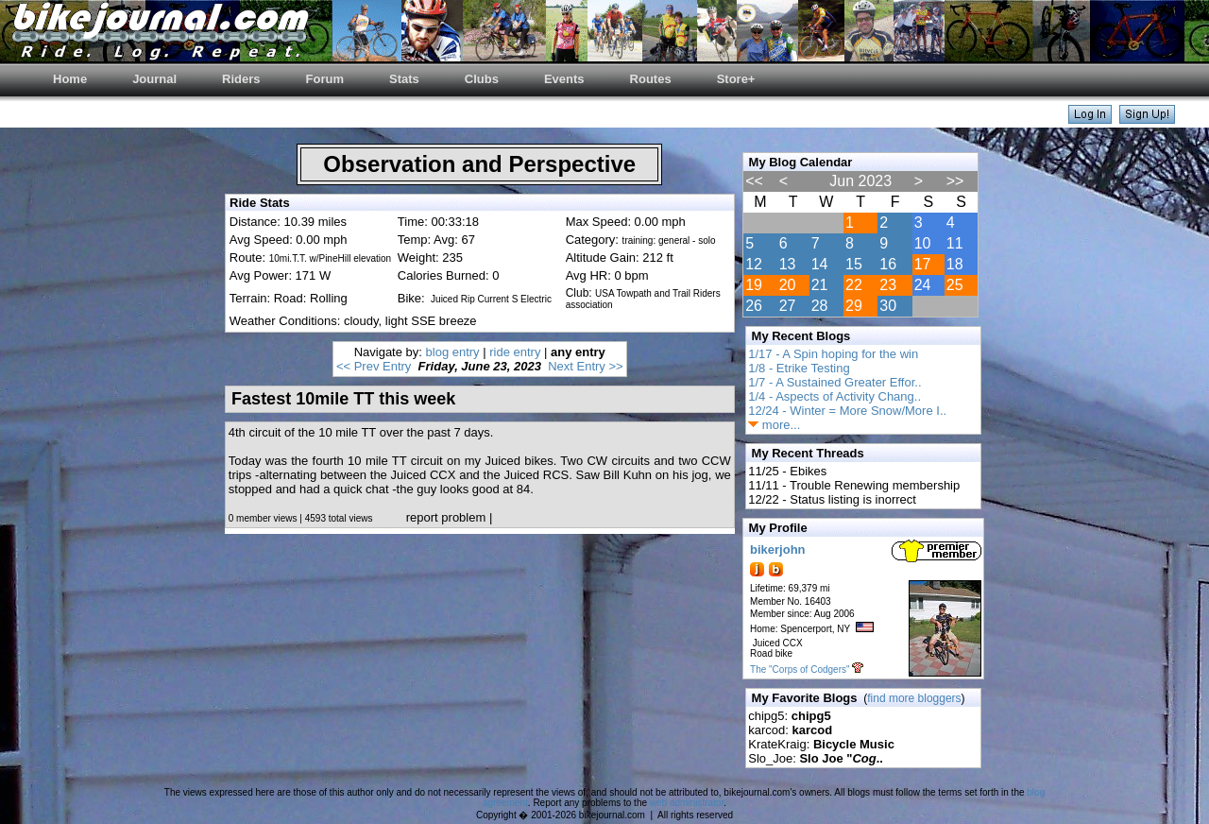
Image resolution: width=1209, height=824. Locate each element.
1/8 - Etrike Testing (798, 368)
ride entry (514, 352)
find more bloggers (914, 698)
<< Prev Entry (373, 366)
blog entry (453, 352)
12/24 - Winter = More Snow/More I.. (847, 410)
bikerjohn (778, 549)
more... (774, 425)
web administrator (687, 803)
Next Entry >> (585, 366)
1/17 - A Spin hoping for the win (833, 354)
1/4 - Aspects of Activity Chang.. (834, 396)
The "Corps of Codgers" (799, 669)
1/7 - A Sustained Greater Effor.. (834, 382)
